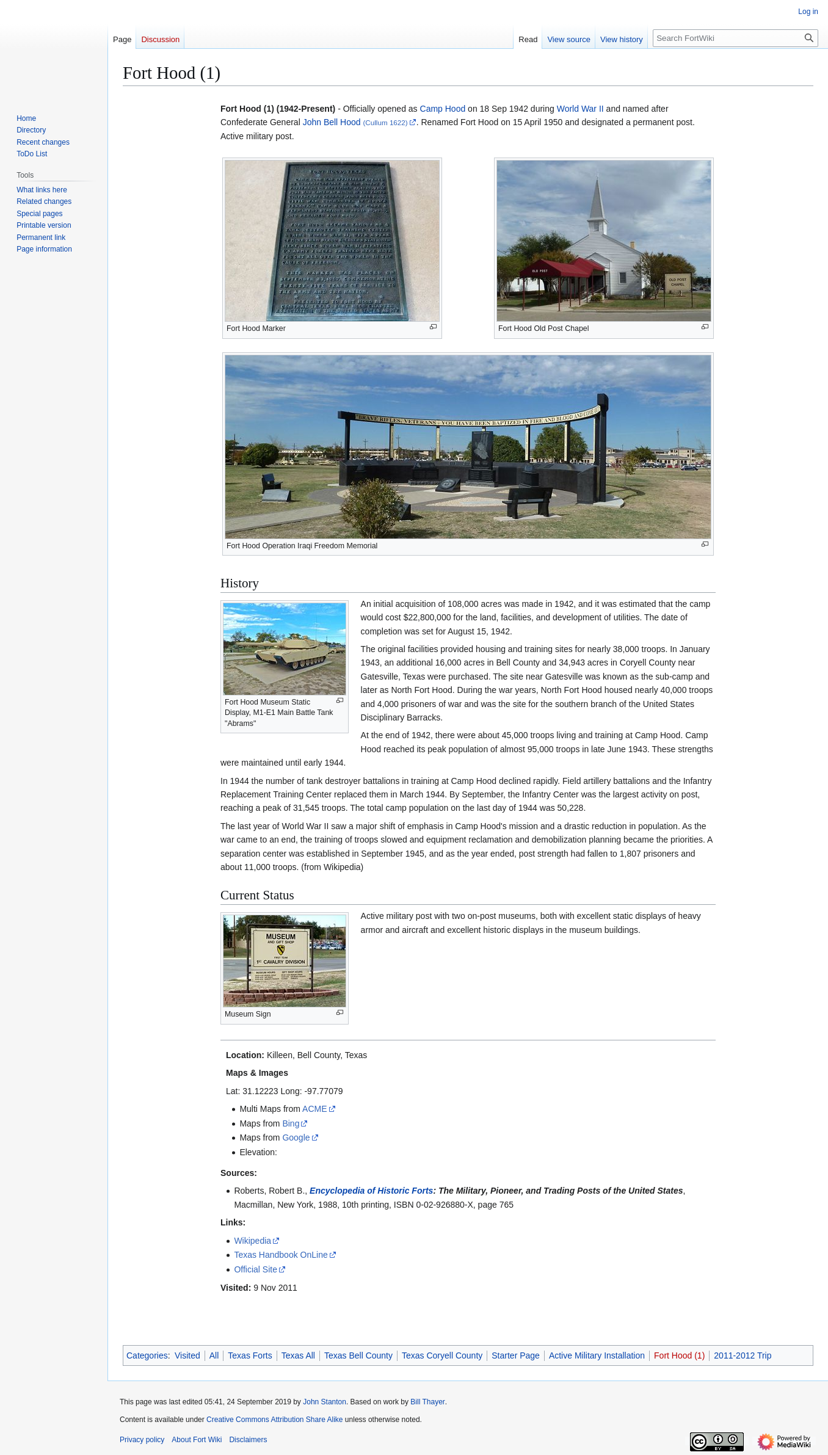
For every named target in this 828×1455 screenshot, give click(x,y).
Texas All (298, 1355)
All (214, 1355)
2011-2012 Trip (742, 1355)
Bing (290, 1123)
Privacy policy (142, 1439)
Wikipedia (252, 1241)
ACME (314, 1109)
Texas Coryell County (442, 1355)
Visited (187, 1355)
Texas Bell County (358, 1355)
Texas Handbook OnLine (280, 1255)
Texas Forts (250, 1355)
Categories (147, 1355)
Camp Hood (443, 109)
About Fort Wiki (197, 1439)
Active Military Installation (597, 1355)
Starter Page (516, 1355)
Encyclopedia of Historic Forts (371, 1191)
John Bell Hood (332, 122)
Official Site (255, 1269)
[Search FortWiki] (735, 38)
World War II (580, 109)
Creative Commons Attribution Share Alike (274, 1419)
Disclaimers (248, 1439)
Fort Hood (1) (679, 1355)
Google (296, 1137)
